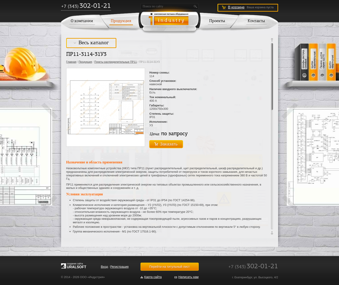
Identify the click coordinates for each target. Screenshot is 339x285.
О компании (82, 21)
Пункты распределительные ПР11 (115, 61)
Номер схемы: (159, 72)
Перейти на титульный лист (169, 266)
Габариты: (156, 105)
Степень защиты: (161, 113)
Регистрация (119, 266)
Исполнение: (158, 121)
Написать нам (188, 277)
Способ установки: (162, 80)
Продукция (121, 21)
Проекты (217, 21)
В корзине (236, 7)
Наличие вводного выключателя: (173, 89)
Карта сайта (153, 277)
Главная (71, 61)
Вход (104, 266)
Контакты (256, 21)
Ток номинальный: (162, 97)
